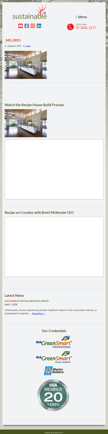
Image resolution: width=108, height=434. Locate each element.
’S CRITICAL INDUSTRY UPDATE (29, 301)
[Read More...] (39, 314)
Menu (80, 17)
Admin (28, 46)
